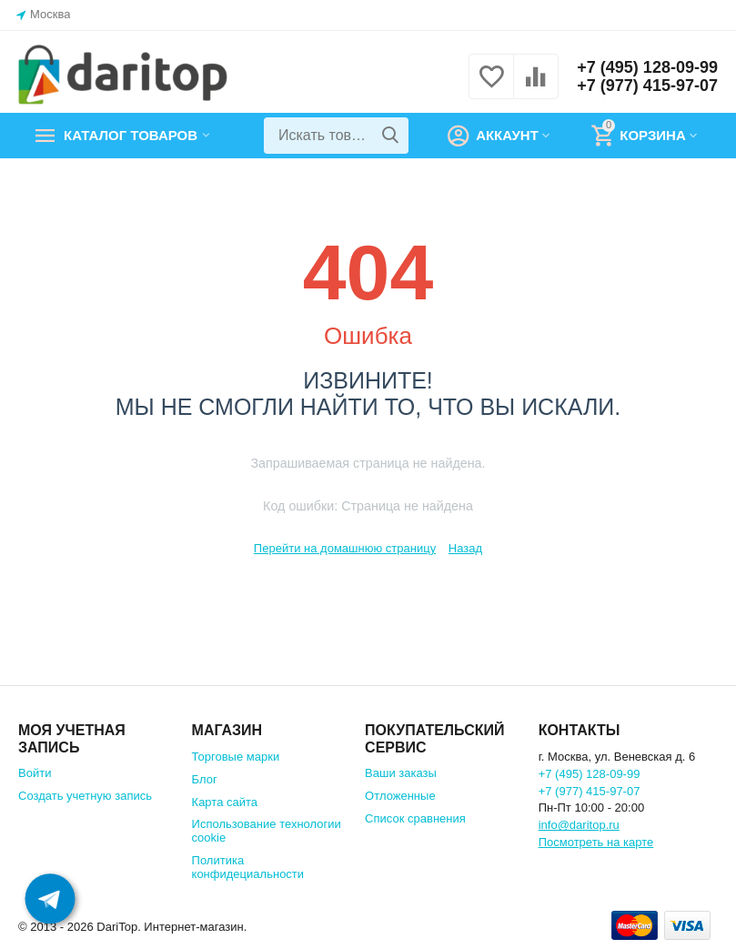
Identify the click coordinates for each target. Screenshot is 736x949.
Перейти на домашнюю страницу (345, 548)
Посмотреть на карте (596, 842)
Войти (34, 773)
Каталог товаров (130, 135)
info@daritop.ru (579, 825)
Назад (465, 548)
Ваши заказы (401, 773)
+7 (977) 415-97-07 (647, 85)
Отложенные (400, 796)
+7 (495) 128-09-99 (647, 67)
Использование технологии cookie (266, 830)
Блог (204, 779)
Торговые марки (236, 756)
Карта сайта (225, 802)
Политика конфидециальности (248, 867)
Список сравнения (415, 818)
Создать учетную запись (85, 796)
